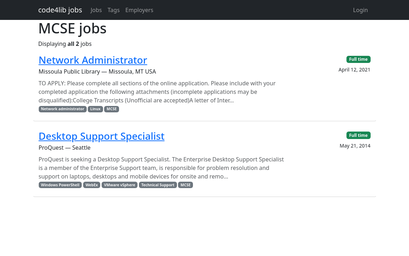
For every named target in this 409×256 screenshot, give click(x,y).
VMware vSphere (119, 184)
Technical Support (157, 184)
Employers (139, 10)
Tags (114, 10)
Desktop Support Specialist (102, 136)
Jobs (96, 10)
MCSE (112, 108)
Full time (358, 59)
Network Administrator (93, 59)
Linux (95, 108)
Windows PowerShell (60, 184)
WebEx (92, 184)
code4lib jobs (60, 10)
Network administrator (62, 108)
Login (360, 10)
